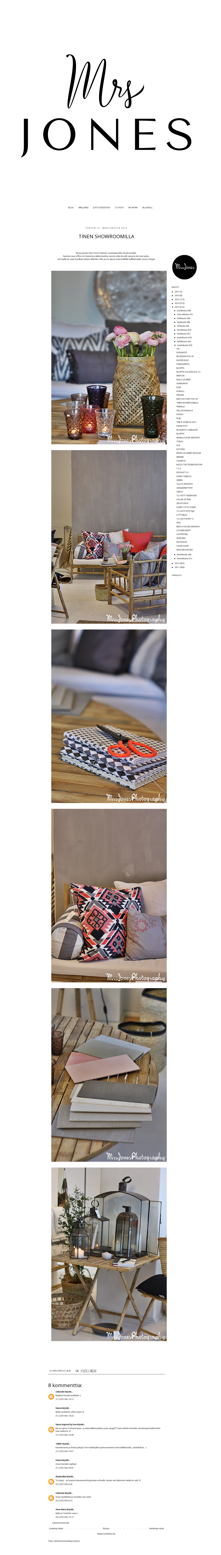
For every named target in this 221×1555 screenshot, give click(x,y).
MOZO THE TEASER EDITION (189, 464)
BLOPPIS (180, 368)
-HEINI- (59, 1443)
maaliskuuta (183, 345)
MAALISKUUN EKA (184, 549)
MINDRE (180, 457)
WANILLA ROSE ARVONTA (188, 437)
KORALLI (180, 391)
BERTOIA (180, 375)
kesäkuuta (182, 333)
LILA (178, 445)
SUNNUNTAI (182, 383)
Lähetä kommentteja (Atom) (66, 1541)
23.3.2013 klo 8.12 (64, 1500)
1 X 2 (178, 468)
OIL (178, 348)
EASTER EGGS (182, 360)
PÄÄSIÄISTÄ (181, 352)
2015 (177, 299)
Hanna (59, 1460)
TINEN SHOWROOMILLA (187, 402)
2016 (177, 295)
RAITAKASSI (181, 542)
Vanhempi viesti (156, 1528)
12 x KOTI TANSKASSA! (186, 495)
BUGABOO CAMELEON (187, 429)
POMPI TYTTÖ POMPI (186, 507)
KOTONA (180, 449)
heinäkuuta (182, 329)
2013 (177, 307)
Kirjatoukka (61, 1476)
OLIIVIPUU (181, 460)
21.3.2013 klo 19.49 (65, 1435)
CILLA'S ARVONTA (184, 484)
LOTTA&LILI (181, 514)
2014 (177, 303)
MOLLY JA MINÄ (183, 379)
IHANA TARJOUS (183, 476)
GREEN (179, 480)
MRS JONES (83, 207)
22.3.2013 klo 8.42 (64, 1484)
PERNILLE (180, 406)
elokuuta (181, 325)
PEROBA (180, 395)
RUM (178, 418)
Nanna (59, 1408)
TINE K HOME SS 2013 (186, 422)
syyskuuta (182, 322)
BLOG (71, 207)
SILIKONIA (181, 538)
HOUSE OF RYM (183, 499)
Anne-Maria (61, 1509)
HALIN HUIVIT (182, 546)
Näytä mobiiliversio (106, 1533)
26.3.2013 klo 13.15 (65, 1517)
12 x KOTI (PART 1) (184, 518)
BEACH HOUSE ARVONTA (188, 526)
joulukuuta (182, 310)
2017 (177, 291)
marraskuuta (183, 314)
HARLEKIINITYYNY (184, 487)
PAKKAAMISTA (182, 364)
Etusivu (106, 1528)
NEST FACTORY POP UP (187, 399)
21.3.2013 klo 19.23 (65, 1415)
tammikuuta (183, 558)
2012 (177, 563)
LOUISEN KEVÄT (183, 530)
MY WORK (133, 207)
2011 (177, 567)
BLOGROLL (147, 207)
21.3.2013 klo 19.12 (65, 1399)
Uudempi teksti (56, 1528)
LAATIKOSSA (182, 534)
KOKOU (180, 414)
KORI (178, 387)
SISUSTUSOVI (182, 503)
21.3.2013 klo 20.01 (65, 1467)
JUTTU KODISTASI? (101, 207)
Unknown (60, 1391)
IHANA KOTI (182, 425)
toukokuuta (182, 337)
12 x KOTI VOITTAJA (185, 511)
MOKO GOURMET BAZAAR (188, 453)
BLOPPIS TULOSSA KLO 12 (188, 371)
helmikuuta (182, 554)
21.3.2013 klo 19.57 (65, 1451)
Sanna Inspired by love (66, 1424)
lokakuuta (182, 318)
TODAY (179, 441)
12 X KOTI (119, 207)
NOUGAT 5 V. (182, 472)
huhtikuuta (182, 341)
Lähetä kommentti (60, 1522)
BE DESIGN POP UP (185, 356)
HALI (178, 522)
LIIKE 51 (179, 491)
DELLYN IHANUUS (184, 410)
